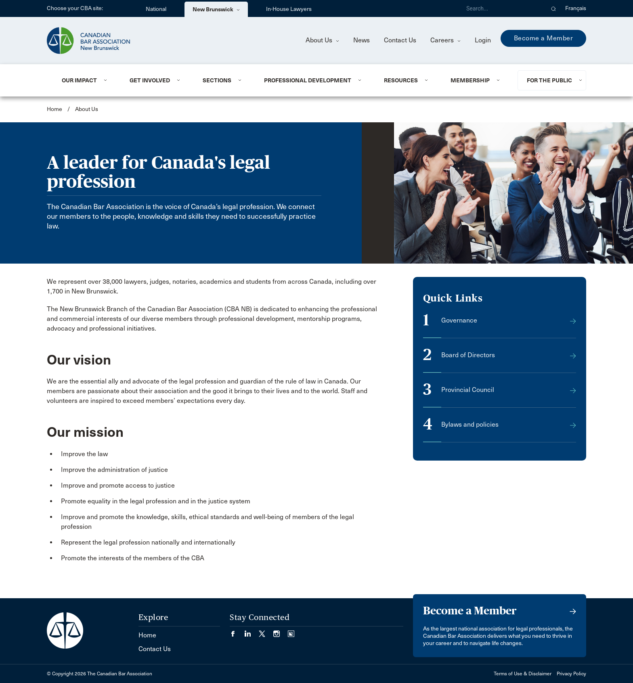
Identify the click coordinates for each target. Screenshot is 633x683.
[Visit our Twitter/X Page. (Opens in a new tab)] (266, 631)
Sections (217, 80)
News (361, 40)
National (156, 9)
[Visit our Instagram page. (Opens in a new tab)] (280, 631)
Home (54, 109)
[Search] (502, 8)
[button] (554, 8)
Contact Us (400, 40)
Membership (470, 80)
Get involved (150, 80)
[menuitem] (86, 80)
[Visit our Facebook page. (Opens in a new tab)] (237, 631)
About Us (322, 40)
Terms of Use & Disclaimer (522, 674)
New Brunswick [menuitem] (216, 9)
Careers (445, 40)
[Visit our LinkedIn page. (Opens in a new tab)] (251, 631)
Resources (401, 80)
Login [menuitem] (483, 40)
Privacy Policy (571, 674)
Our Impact (79, 80)
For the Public (549, 80)
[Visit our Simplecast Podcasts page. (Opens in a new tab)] (291, 631)
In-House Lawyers (289, 9)
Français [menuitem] (575, 8)
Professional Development (307, 80)
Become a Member (543, 38)
